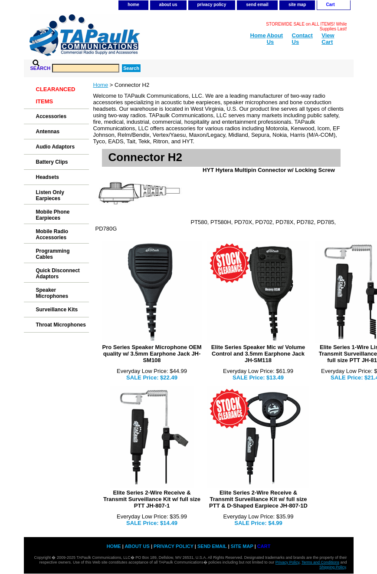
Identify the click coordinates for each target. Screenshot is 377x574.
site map (297, 4)
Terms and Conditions (320, 562)
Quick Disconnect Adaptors (58, 273)
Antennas (48, 132)
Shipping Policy (332, 567)
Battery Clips (52, 162)
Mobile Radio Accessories (52, 234)
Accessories (51, 116)
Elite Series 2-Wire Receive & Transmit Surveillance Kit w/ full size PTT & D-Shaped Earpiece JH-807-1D (258, 499)
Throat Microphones (61, 325)
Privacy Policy (287, 562)
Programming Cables (53, 254)
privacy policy (211, 4)
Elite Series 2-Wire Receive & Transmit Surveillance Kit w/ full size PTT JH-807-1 (151, 499)
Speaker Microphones (52, 293)
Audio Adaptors (55, 147)
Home (100, 85)
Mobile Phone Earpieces (53, 215)
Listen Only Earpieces (50, 195)
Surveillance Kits (57, 310)
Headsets (47, 177)
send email (257, 4)
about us (168, 4)
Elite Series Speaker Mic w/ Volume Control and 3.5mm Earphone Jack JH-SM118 (258, 353)
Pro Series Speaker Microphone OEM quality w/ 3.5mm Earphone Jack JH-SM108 (151, 353)
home (133, 4)
